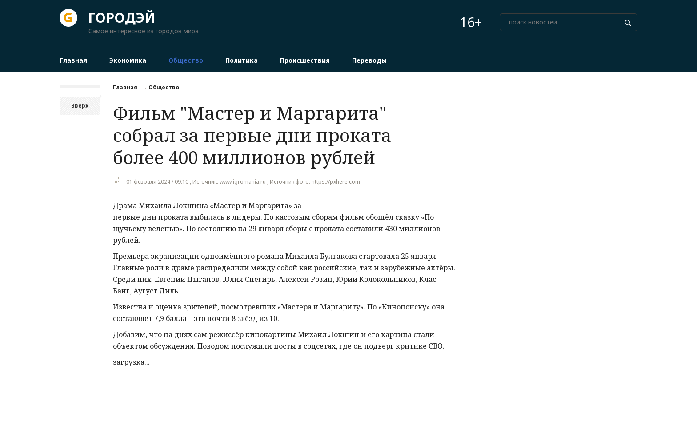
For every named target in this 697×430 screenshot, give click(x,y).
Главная (125, 87)
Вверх (79, 105)
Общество (163, 87)
